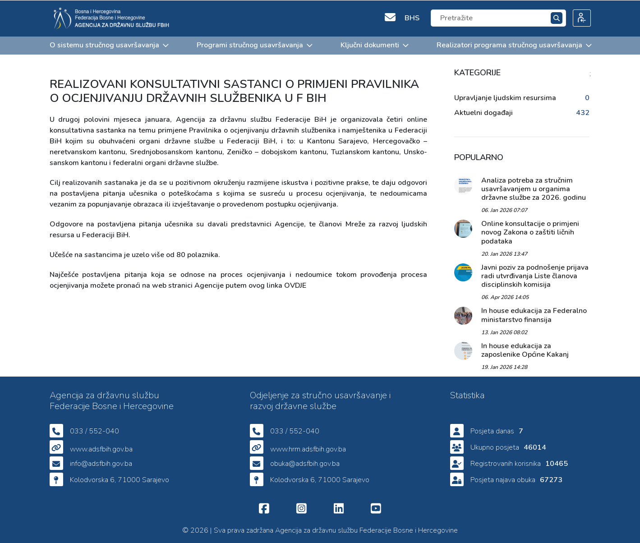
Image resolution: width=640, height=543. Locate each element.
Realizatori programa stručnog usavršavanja (514, 45)
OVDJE (295, 285)
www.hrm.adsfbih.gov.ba (308, 449)
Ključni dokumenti (374, 45)
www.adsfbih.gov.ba (101, 449)
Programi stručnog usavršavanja (254, 45)
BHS (412, 18)
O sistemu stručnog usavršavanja (109, 45)
